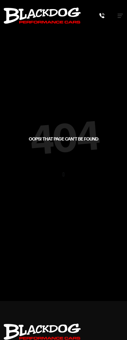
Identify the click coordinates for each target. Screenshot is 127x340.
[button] (63, 174)
